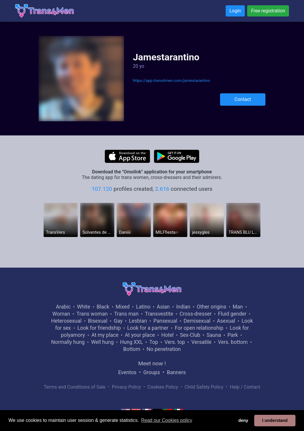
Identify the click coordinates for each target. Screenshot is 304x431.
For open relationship (199, 328)
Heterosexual (66, 321)
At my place (104, 335)
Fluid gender (232, 314)
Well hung (102, 342)
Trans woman (92, 314)
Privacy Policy (126, 387)
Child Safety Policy (204, 387)
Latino (143, 307)
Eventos (127, 372)
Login (235, 11)
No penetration (164, 349)
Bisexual (98, 321)
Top (153, 342)
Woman (61, 314)
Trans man (126, 314)
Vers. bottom (233, 342)
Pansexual (165, 321)
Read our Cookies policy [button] (166, 420)
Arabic (63, 307)
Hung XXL (131, 342)
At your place (140, 335)
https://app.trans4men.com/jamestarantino (171, 80)
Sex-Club (190, 335)
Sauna (213, 335)
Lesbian (138, 321)
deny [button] (243, 420)
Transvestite (159, 314)
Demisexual (197, 321)
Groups (151, 372)
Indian (183, 307)
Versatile (201, 342)
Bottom (131, 349)
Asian (163, 307)
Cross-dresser (196, 314)
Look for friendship (99, 328)
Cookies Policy (162, 387)
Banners (176, 372)
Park (232, 335)
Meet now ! (152, 363)
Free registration (268, 11)
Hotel (167, 335)
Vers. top (174, 342)
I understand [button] (275, 420)
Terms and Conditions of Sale (74, 387)
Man (238, 307)
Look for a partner (147, 328)
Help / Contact (245, 387)
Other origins (211, 307)
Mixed (123, 307)
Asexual (226, 321)
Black (103, 307)
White (83, 307)
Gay (118, 321)
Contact (242, 99)
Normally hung (68, 342)
